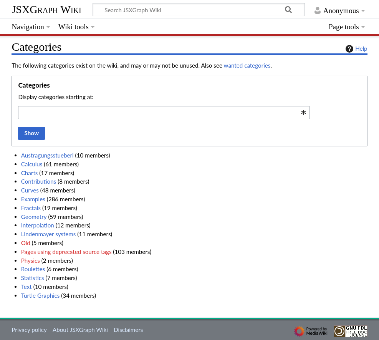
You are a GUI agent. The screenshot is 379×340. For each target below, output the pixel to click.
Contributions (38, 181)
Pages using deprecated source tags (66, 251)
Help (355, 49)
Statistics (32, 277)
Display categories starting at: (55, 96)
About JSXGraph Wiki (80, 329)
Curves (30, 190)
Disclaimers (128, 329)
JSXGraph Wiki (46, 9)
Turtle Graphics (40, 295)
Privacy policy (29, 329)
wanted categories (247, 65)
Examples (33, 199)
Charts (29, 172)
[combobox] (164, 112)
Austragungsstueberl (47, 155)
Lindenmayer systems (48, 234)
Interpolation (37, 225)
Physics (30, 260)
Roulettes (33, 268)
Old (25, 242)
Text (26, 286)
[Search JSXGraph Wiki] (199, 9)
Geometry (34, 216)
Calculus (32, 164)
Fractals (31, 207)
